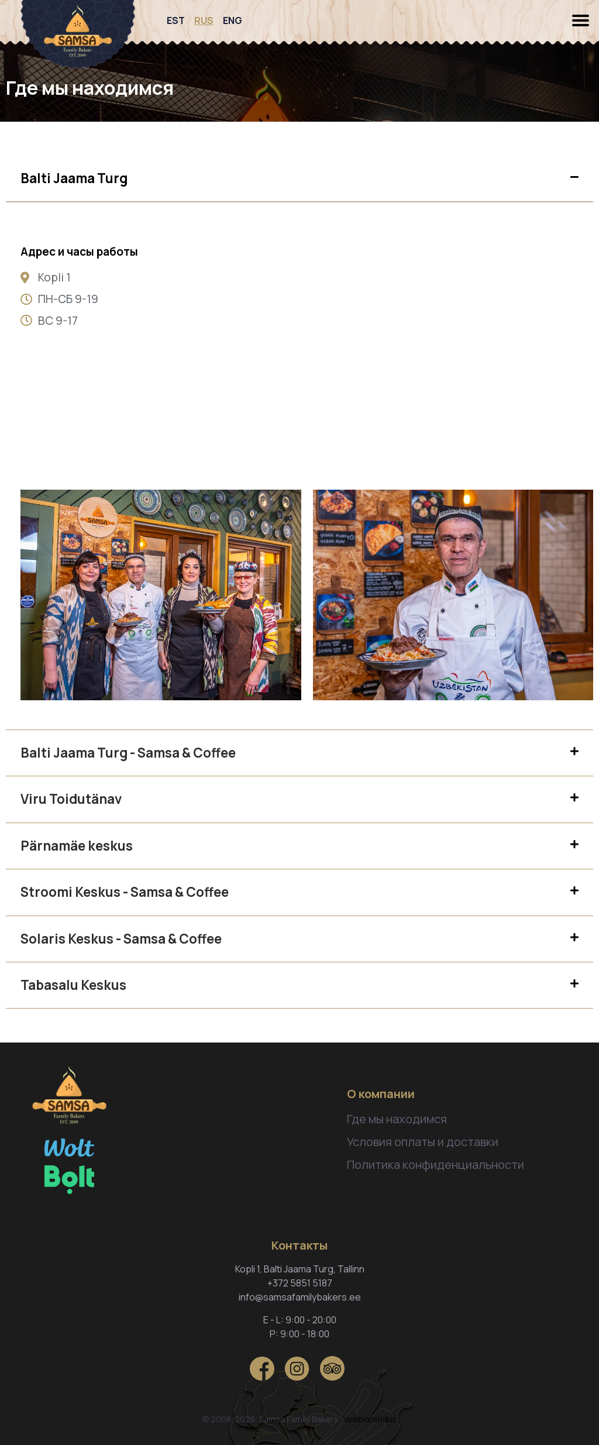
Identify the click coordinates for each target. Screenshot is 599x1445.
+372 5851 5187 (299, 1283)
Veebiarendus (370, 1419)
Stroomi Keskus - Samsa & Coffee (124, 892)
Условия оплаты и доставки (422, 1142)
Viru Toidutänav (71, 799)
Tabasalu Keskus (73, 985)
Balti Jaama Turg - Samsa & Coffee (128, 753)
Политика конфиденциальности (435, 1164)
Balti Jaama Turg (74, 178)
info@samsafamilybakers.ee (300, 1297)
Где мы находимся (397, 1119)
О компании (381, 1094)
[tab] (299, 179)
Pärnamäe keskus (76, 846)
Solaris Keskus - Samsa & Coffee (121, 939)
